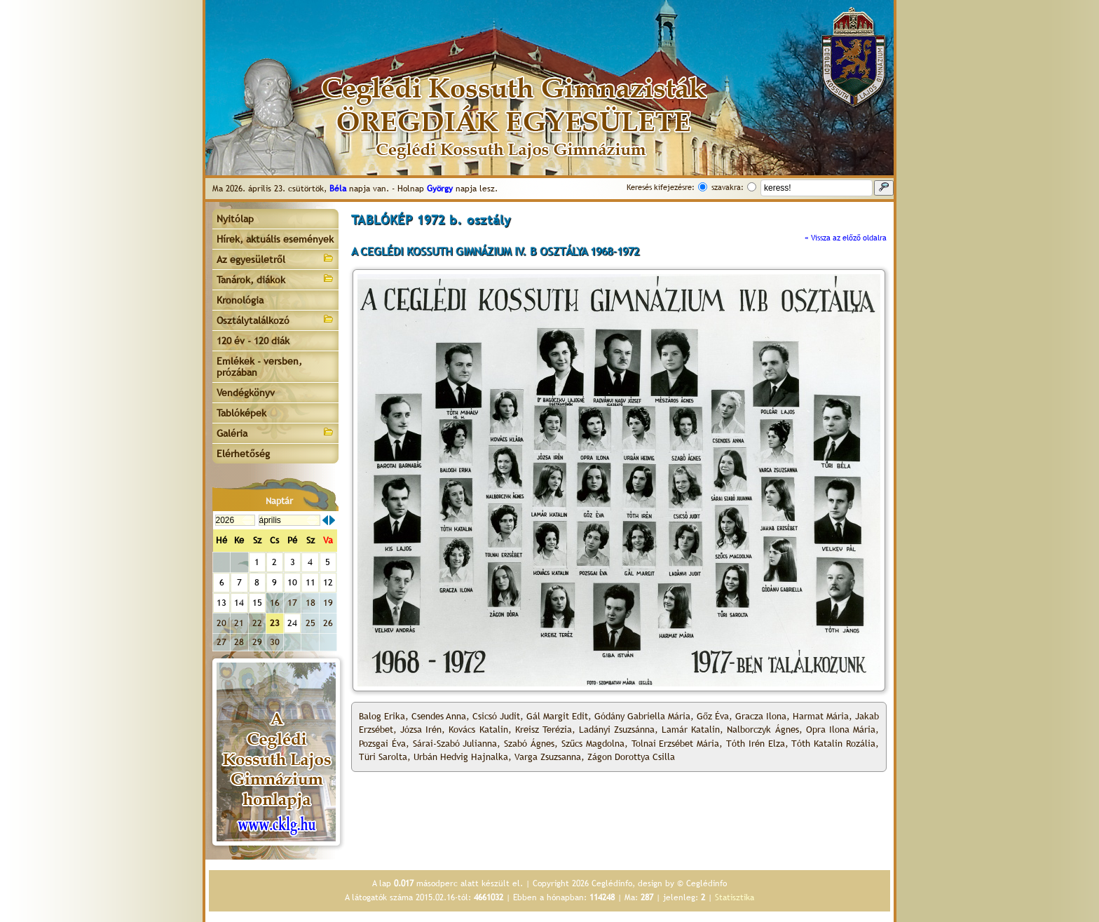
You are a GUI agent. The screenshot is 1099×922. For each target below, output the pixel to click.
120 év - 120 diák (253, 340)
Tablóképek (241, 413)
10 (292, 582)
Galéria (275, 432)
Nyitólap (235, 218)
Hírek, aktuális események (275, 239)
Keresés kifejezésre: (661, 187)
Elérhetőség (243, 453)
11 (310, 582)
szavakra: (727, 187)
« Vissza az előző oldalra (846, 237)
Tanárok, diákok (275, 278)
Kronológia (240, 300)
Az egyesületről (275, 258)
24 (292, 623)
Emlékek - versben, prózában (259, 366)
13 (221, 602)
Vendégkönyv (246, 392)
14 (239, 602)
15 (257, 602)
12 (328, 582)
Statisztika (734, 897)
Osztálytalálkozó (275, 319)
